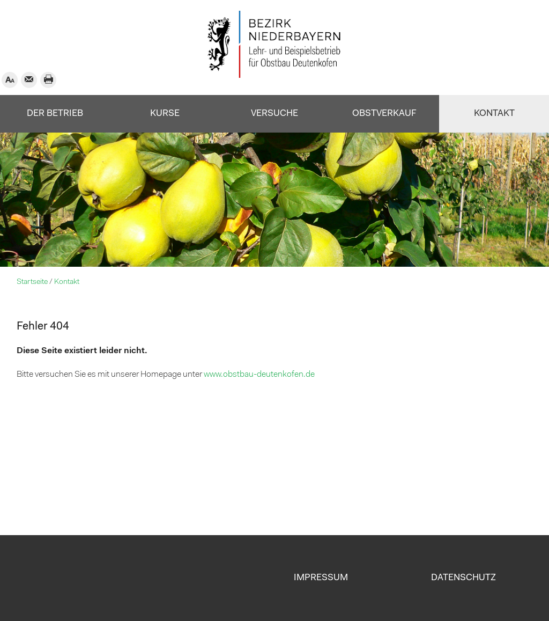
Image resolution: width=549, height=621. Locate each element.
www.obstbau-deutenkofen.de (259, 374)
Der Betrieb (55, 113)
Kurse (165, 113)
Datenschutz (463, 577)
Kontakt (494, 113)
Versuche (274, 113)
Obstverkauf (384, 113)
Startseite (32, 282)
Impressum (321, 577)
